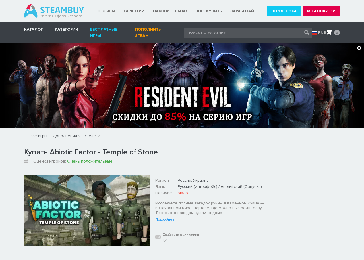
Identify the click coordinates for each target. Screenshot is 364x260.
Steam (91, 135)
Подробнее (165, 220)
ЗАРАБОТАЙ (242, 11)
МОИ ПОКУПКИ (321, 11)
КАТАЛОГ (33, 29)
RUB (322, 32)
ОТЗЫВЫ (106, 11)
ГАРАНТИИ (134, 11)
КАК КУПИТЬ (209, 11)
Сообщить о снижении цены (181, 237)
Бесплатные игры (103, 32)
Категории (66, 29)
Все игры (38, 135)
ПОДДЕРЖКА (284, 11)
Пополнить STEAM (148, 32)
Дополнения (65, 135)
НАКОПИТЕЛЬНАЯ (171, 11)
